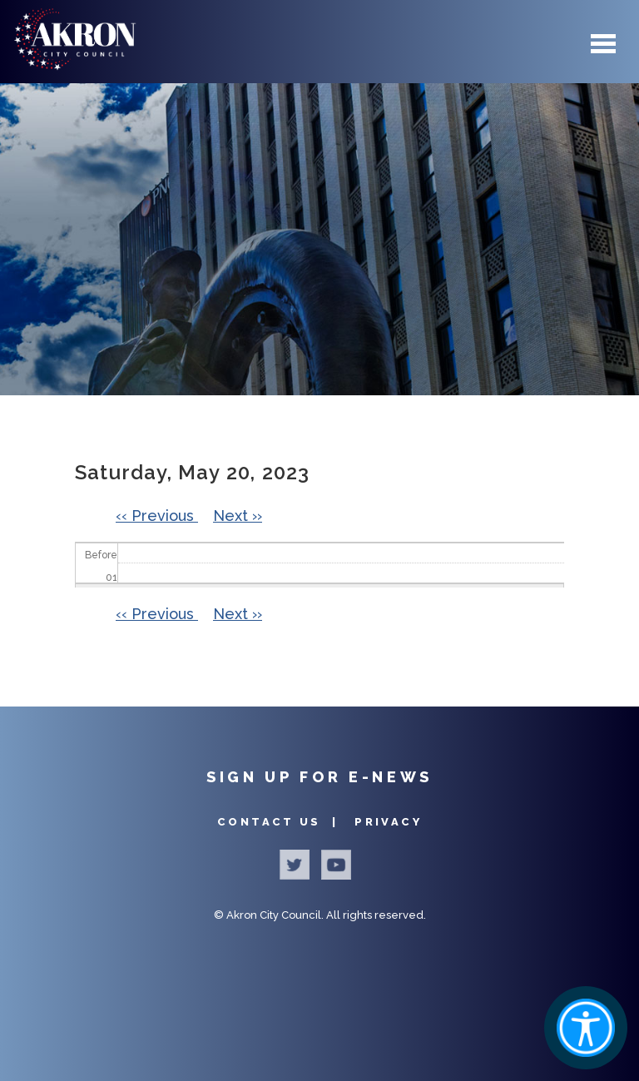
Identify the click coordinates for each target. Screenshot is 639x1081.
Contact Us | (280, 822)
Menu (603, 43)
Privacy (388, 822)
